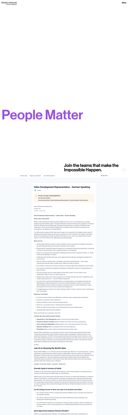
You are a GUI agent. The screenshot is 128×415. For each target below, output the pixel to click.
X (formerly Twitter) (45, 364)
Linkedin (36, 364)
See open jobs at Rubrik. (44, 198)
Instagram (55, 364)
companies (35, 176)
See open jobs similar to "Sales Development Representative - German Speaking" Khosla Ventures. (63, 200)
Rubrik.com (62, 364)
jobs (23, 176)
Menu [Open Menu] (124, 3)
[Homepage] (9, 2)
